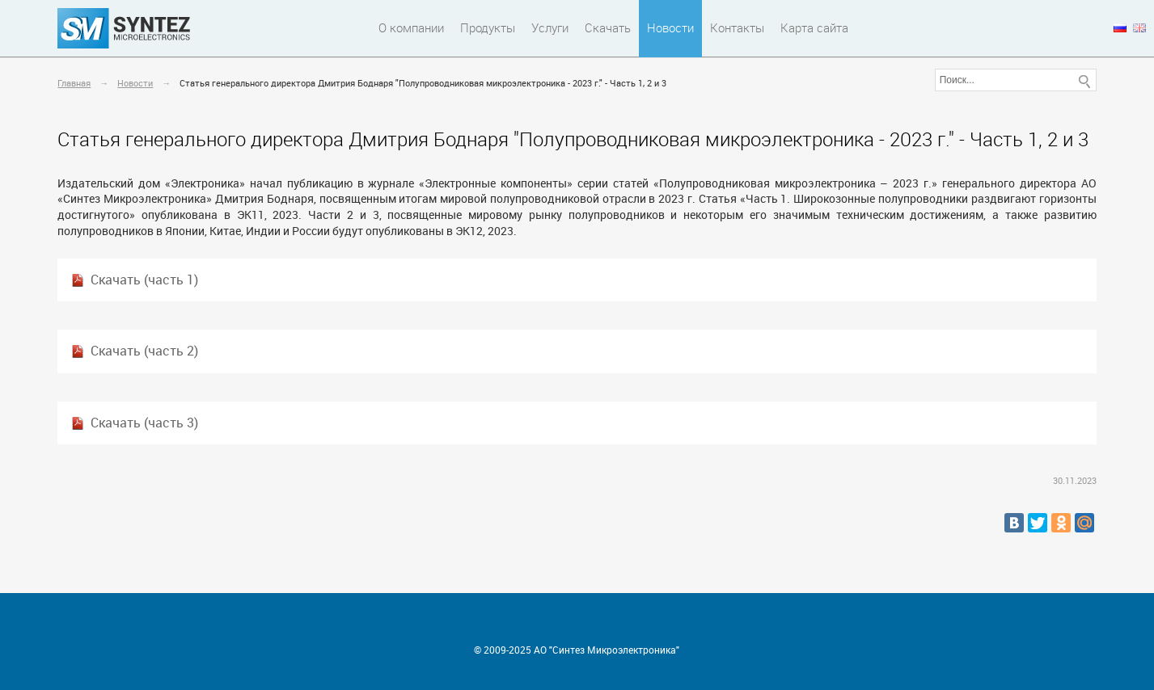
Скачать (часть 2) (144, 351)
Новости (670, 27)
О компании (411, 27)
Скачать (608, 27)
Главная (74, 83)
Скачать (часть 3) (144, 422)
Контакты (737, 27)
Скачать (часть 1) (144, 279)
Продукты (487, 27)
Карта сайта (814, 27)
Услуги (550, 27)
